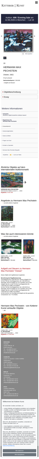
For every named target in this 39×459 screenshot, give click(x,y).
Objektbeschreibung (12, 92)
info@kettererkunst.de (9, 352)
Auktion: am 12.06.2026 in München (19, 19)
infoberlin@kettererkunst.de (11, 382)
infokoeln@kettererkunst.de (11, 395)
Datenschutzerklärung (8, 445)
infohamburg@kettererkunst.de (12, 367)
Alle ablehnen (19, 450)
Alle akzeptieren (19, 454)
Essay (6, 97)
